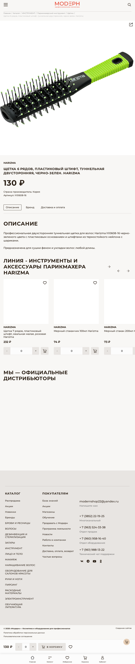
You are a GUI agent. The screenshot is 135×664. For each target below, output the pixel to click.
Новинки (10, 511)
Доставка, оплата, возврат (58, 551)
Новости (47, 534)
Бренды (10, 517)
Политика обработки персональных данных (24, 633)
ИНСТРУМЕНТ (28, 13)
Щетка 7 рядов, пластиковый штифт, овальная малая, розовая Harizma (25, 334)
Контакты (48, 545)
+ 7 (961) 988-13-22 (91, 549)
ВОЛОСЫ (10, 528)
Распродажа (12, 500)
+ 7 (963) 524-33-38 (92, 527)
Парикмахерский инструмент (51, 13)
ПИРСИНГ (11, 584)
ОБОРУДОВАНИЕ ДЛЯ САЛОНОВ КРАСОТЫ (19, 572)
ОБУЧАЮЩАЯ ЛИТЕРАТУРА (13, 605)
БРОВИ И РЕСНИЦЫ (17, 523)
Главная (7, 13)
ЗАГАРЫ (10, 542)
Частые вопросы (52, 556)
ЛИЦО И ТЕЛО (14, 553)
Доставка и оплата (53, 207)
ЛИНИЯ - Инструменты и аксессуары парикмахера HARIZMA (45, 267)
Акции (9, 506)
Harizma (10, 162)
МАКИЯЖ (11, 559)
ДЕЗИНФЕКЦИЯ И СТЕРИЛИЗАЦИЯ (16, 535)
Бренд (30, 207)
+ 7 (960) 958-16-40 (92, 538)
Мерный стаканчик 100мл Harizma (76, 331)
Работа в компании (54, 539)
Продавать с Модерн (55, 523)
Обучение (48, 517)
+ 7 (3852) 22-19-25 (91, 516)
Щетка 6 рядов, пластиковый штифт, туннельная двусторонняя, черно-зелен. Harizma (43, 16)
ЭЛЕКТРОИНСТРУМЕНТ (19, 598)
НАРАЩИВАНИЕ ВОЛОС (20, 565)
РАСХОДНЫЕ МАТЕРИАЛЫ (13, 591)
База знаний (50, 500)
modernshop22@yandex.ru (99, 501)
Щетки (70, 13)
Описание (12, 207)
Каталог (16, 13)
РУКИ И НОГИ (13, 579)
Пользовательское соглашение (18, 636)
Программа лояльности (56, 528)
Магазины (48, 511)
